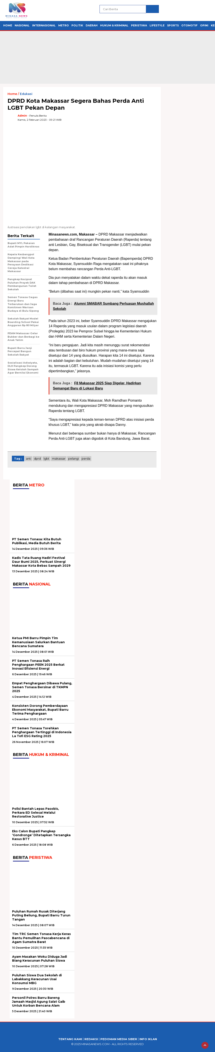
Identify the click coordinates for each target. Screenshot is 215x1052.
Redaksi (91, 1039)
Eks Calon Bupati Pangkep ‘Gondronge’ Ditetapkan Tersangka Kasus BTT (41, 835)
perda (86, 458)
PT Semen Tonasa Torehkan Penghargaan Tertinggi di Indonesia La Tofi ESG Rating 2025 (41, 732)
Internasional (44, 25)
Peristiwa (139, 25)
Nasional (22, 25)
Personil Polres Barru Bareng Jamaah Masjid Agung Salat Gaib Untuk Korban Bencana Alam (38, 1001)
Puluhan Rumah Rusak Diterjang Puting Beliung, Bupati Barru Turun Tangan (41, 915)
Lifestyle (157, 25)
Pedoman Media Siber (118, 1039)
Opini (204, 25)
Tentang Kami (70, 1039)
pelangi (73, 458)
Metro (63, 25)
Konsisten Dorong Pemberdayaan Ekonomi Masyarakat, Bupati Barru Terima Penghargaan (40, 709)
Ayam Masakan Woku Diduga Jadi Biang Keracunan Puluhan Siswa (39, 958)
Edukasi (26, 94)
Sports (173, 25)
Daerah (92, 25)
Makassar (58, 458)
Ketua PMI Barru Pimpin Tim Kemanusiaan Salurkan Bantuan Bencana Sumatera (38, 642)
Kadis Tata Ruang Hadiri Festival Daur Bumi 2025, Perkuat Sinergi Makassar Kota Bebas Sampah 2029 (41, 562)
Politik (77, 25)
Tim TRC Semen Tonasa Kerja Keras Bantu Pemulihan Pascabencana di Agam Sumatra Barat (41, 938)
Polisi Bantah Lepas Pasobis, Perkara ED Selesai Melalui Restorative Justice (35, 812)
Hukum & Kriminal (114, 25)
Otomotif (189, 25)
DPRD (37, 458)
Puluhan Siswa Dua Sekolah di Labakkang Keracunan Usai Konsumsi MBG (37, 979)
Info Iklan (148, 1039)
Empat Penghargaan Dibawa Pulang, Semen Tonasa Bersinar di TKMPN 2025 (42, 687)
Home (7, 25)
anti (28, 458)
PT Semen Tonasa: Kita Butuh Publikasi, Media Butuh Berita (36, 541)
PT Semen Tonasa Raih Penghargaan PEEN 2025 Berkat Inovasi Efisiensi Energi (38, 664)
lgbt (46, 458)
